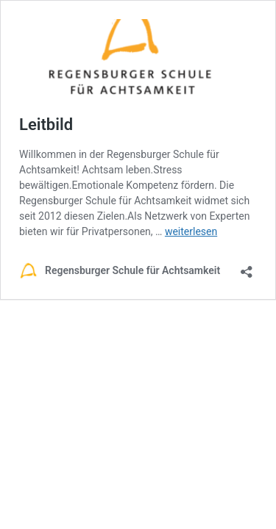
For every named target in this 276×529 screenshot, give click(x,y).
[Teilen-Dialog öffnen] (246, 267)
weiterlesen (191, 231)
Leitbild (46, 124)
